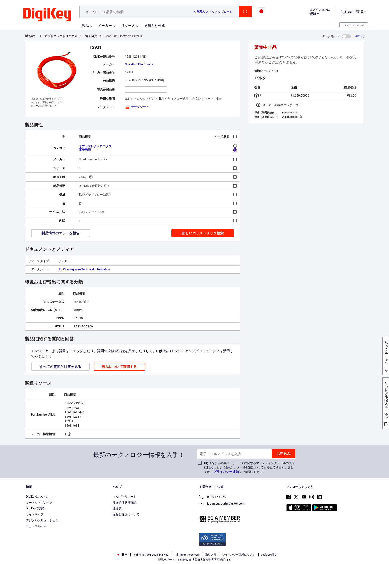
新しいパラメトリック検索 (203, 233)
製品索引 (31, 36)
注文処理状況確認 (124, 502)
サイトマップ (35, 514)
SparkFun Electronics (139, 64)
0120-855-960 (212, 497)
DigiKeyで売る (35, 508)
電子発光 (91, 36)
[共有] (359, 36)
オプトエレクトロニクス (60, 36)
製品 (85, 26)
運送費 (117, 508)
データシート (137, 107)
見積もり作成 (154, 26)
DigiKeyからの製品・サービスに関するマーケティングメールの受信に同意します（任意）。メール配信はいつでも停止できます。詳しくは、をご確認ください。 (249, 467)
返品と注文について (126, 514)
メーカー (105, 26)
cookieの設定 (269, 554)
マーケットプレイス (39, 502)
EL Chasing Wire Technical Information (84, 269)
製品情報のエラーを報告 (60, 233)
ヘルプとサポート (124, 496)
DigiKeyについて (37, 496)
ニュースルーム (36, 526)
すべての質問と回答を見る (60, 367)
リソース (128, 26)
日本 (122, 554)
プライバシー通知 (226, 472)
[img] (47, 15)
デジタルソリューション (42, 520)
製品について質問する (119, 367)
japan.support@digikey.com (222, 504)
